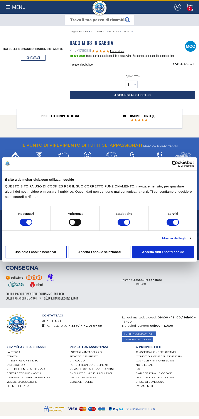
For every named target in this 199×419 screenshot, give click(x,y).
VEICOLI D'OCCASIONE (22, 381)
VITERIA (114, 31)
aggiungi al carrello (132, 95)
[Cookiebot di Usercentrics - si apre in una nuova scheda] (175, 164)
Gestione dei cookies (137, 339)
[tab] (60, 117)
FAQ (139, 369)
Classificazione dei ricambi (156, 352)
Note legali (144, 364)
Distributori (16, 364)
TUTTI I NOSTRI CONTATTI (139, 334)
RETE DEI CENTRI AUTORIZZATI (27, 369)
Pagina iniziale (79, 31)
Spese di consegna (150, 381)
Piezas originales (83, 377)
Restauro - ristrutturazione (28, 377)
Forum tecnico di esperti (89, 364)
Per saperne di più (142, 409)
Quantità (132, 81)
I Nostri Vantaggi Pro (86, 352)
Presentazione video (23, 360)
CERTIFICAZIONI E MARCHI (24, 373)
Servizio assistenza (84, 356)
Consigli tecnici (81, 381)
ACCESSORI (98, 31)
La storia (13, 352)
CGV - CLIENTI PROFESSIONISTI (156, 360)
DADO (126, 31)
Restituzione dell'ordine (155, 377)
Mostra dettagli (174, 238)
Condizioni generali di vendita (159, 356)
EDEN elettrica (18, 386)
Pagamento (144, 386)
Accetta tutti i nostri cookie (163, 252)
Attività (12, 356)
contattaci (33, 58)
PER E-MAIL (54, 321)
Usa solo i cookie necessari (36, 252)
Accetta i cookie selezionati (99, 252)
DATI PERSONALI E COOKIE (154, 373)
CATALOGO (77, 360)
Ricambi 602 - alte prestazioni (92, 369)
